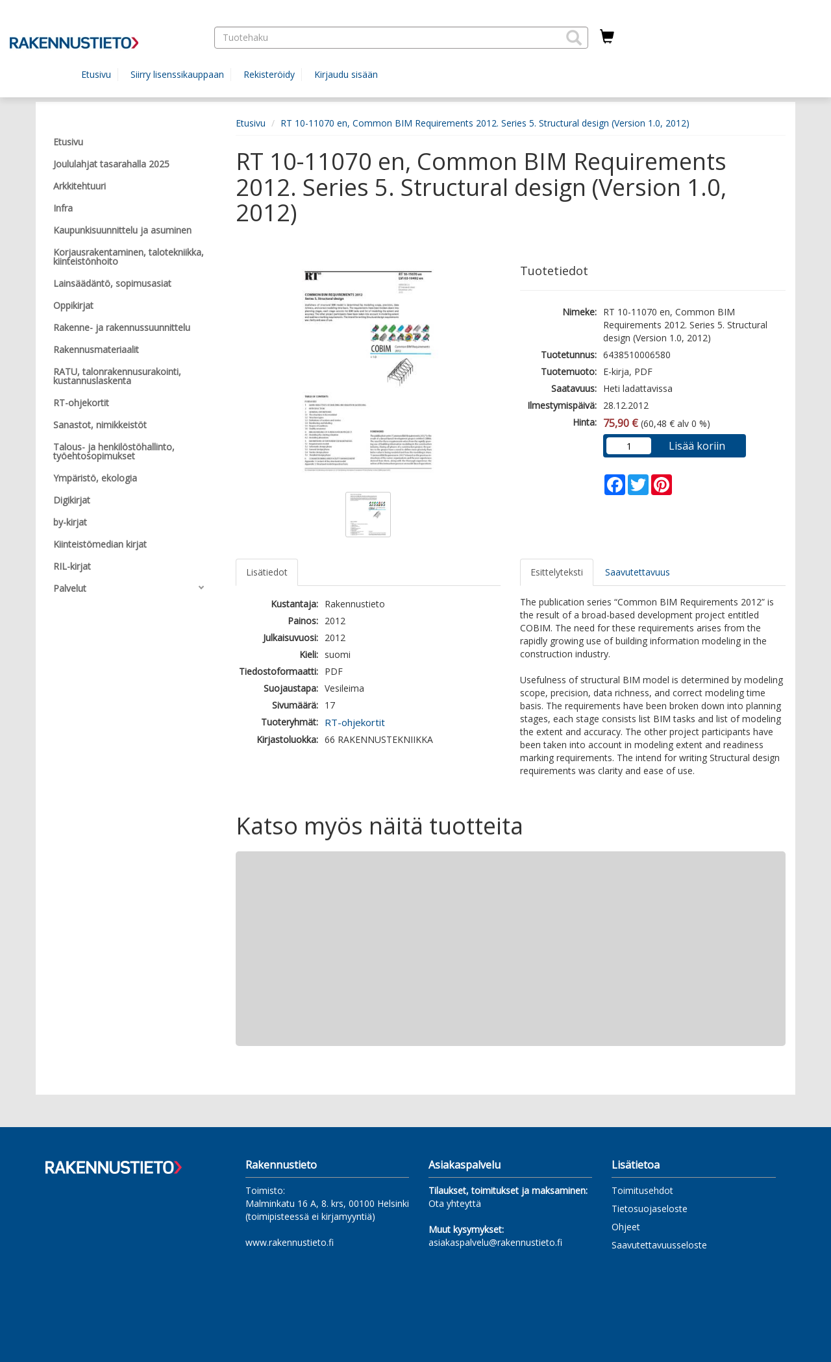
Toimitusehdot (642, 1190)
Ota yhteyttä (454, 1203)
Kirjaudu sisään (346, 74)
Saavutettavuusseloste (659, 1245)
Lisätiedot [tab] (267, 572)
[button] (574, 37)
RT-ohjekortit (355, 722)
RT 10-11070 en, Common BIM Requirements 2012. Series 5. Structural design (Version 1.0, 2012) (484, 123)
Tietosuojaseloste (650, 1208)
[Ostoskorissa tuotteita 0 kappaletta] (607, 37)
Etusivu (96, 74)
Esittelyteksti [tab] (556, 572)
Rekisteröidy (269, 74)
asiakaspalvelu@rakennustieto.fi (495, 1242)
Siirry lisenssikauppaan (177, 74)
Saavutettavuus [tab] (637, 572)
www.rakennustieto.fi (289, 1242)
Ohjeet (626, 1227)
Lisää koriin (697, 446)
